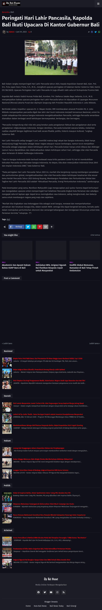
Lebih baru (7, 343)
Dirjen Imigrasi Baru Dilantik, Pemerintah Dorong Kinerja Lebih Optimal (39, 369)
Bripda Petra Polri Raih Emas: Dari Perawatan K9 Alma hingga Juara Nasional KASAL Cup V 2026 (47, 358)
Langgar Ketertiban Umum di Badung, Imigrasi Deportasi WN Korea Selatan (40, 470)
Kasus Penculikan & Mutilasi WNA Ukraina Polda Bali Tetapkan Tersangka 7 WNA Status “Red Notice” (49, 538)
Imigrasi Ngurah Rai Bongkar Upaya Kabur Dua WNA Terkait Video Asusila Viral (41, 560)
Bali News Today (57, 606)
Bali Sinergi (71, 606)
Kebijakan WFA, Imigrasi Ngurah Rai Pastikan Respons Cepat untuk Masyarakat (51, 268)
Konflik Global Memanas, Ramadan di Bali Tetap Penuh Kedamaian (84, 268)
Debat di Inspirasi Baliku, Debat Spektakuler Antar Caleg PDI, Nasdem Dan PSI (41, 493)
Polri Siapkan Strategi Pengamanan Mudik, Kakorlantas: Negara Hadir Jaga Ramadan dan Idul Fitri (49, 381)
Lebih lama (94, 343)
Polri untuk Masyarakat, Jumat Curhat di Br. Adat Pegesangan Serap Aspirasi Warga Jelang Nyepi (48, 403)
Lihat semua (95, 235)
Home (28, 606)
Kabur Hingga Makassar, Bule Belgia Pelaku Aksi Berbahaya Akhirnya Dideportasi (42, 459)
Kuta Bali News (40, 606)
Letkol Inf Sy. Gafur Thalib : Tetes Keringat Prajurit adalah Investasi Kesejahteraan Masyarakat (48, 414)
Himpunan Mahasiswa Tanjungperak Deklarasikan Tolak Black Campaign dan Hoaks (43, 504)
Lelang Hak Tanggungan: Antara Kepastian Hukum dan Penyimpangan (38, 448)
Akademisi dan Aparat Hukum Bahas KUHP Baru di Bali (16, 266)
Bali (12, 12)
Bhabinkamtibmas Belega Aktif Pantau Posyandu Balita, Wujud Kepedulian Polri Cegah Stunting (48, 425)
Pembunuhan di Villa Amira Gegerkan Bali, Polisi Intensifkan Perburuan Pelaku (42, 549)
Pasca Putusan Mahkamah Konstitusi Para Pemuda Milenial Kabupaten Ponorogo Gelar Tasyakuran (49, 515)
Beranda (5, 12)
